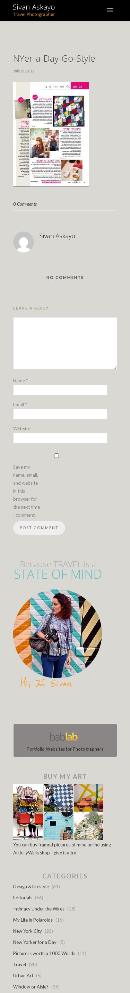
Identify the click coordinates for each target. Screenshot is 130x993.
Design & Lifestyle (31, 886)
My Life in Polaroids (33, 920)
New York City (27, 931)
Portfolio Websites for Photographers (65, 740)
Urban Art (23, 975)
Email (20, 404)
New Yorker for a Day (35, 942)
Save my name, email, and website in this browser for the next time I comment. (26, 491)
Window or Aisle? (31, 987)
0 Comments (25, 204)
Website (21, 428)
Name (20, 380)
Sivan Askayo (57, 236)
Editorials (22, 897)
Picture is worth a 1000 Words (44, 953)
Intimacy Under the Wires (38, 909)
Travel (19, 964)
